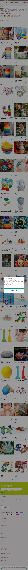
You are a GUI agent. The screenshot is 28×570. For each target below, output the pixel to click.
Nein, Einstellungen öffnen (14, 290)
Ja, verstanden (14, 288)
